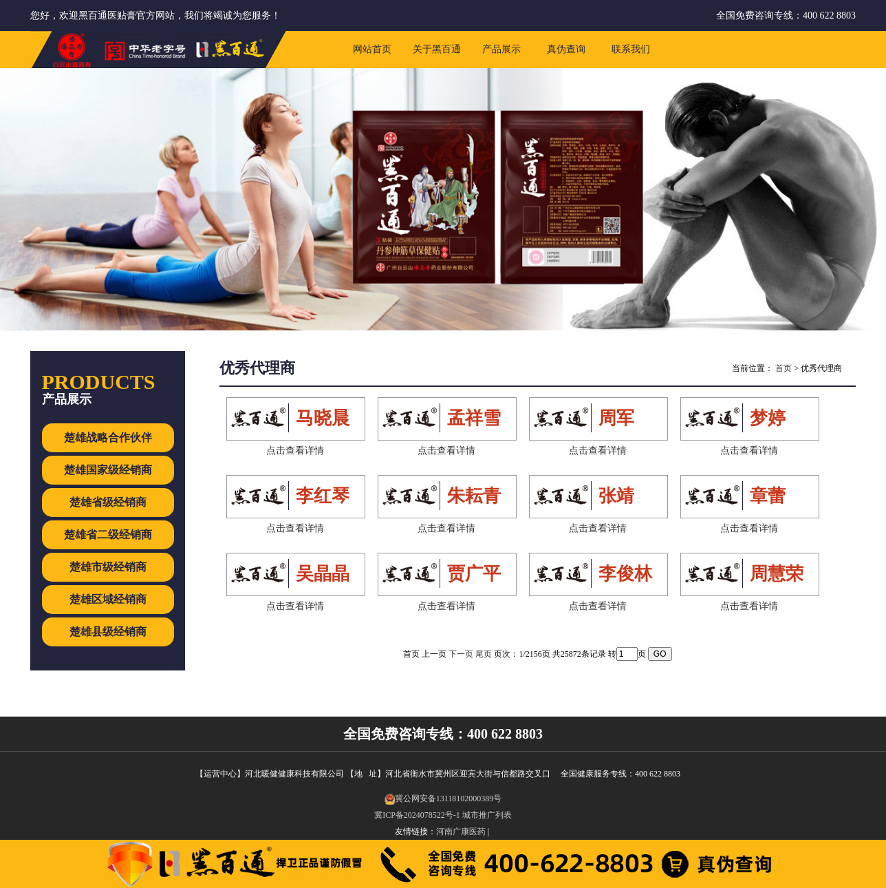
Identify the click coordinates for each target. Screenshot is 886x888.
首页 (783, 368)
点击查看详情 (295, 450)
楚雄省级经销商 (108, 502)
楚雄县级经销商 (108, 631)
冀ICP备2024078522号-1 (417, 815)
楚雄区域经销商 (108, 599)
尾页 (483, 654)
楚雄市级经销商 (108, 567)
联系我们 (631, 49)
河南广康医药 (461, 831)
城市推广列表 (487, 815)
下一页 (461, 654)
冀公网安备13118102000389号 (443, 798)
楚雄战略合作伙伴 (108, 437)
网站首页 (372, 49)
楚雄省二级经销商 (108, 534)
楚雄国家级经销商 (108, 470)
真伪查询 (566, 49)
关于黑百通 (437, 49)
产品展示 (501, 49)
